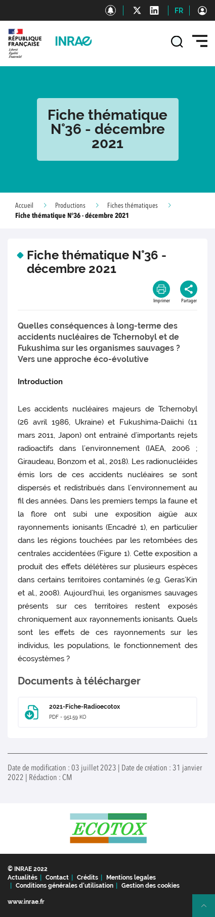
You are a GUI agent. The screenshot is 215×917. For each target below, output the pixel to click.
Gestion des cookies (150, 885)
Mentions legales (131, 877)
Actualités (22, 877)
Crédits (87, 877)
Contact (57, 877)
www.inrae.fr (26, 901)
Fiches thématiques (132, 205)
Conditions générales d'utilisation (64, 885)
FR (179, 11)
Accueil (24, 205)
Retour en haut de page (208, 910)
